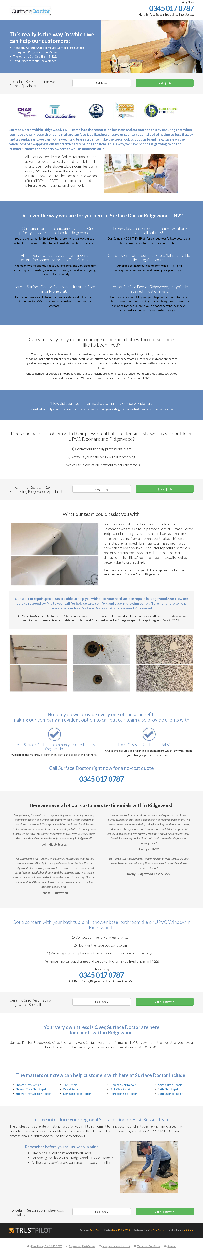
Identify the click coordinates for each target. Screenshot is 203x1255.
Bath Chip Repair (168, 1089)
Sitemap (170, 1246)
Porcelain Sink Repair (123, 1093)
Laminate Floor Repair (77, 1093)
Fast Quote (164, 83)
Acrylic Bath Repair (170, 1085)
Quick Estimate (164, 1002)
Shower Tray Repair (28, 1085)
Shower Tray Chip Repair (31, 1089)
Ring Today (101, 489)
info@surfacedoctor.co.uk (114, 1246)
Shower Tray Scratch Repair (33, 1093)
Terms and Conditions (147, 1246)
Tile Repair (70, 1085)
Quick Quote (165, 489)
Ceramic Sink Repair (123, 1085)
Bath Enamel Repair (170, 1093)
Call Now (101, 83)
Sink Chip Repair (120, 1089)
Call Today (101, 1002)
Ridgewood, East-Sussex (80, 1246)
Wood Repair (71, 1089)
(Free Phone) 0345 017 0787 (44, 1246)
